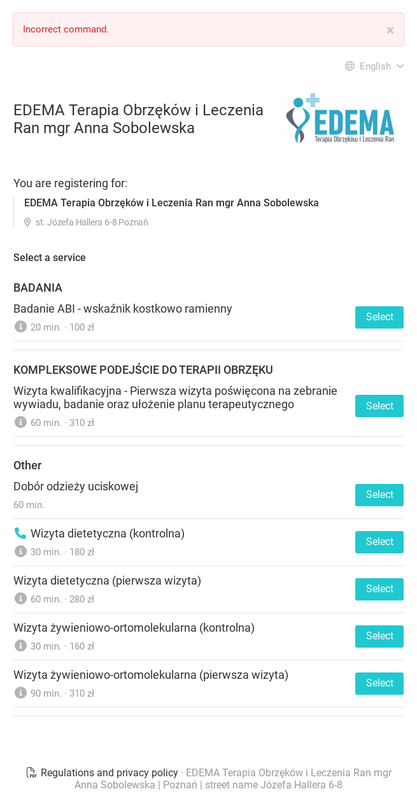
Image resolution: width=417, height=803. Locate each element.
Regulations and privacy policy (103, 773)
